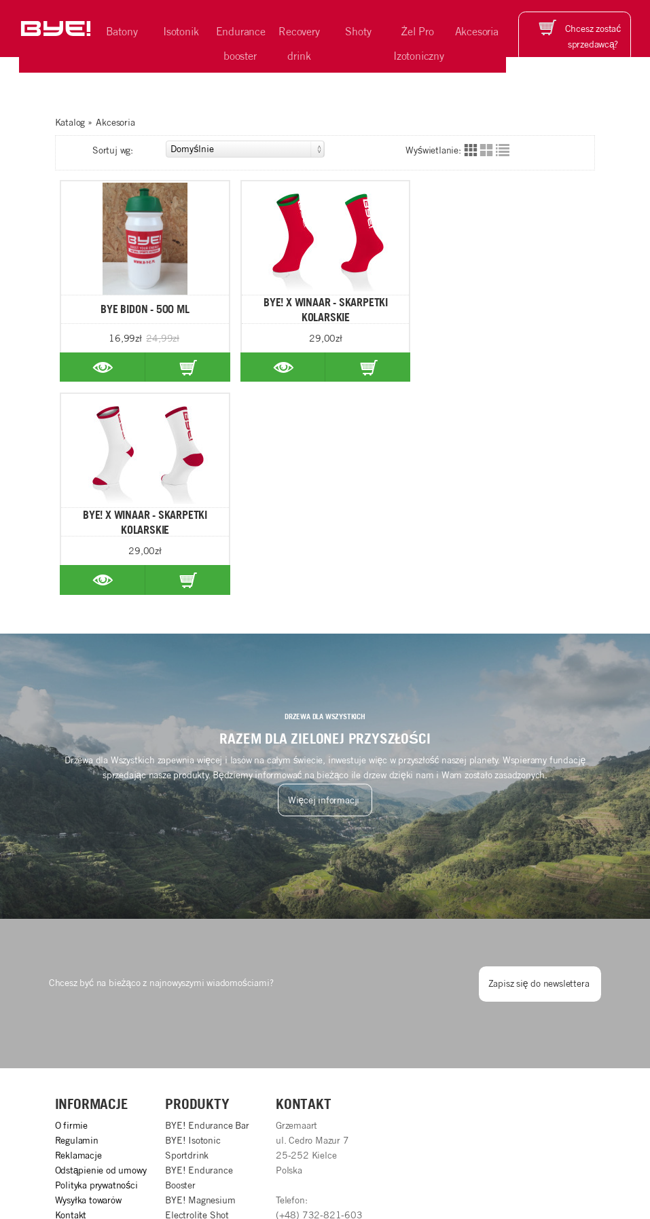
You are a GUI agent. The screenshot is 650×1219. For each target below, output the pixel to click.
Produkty (197, 891)
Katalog (70, 122)
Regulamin (76, 928)
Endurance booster (241, 43)
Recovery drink (298, 43)
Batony (122, 31)
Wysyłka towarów (88, 987)
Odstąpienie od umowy (101, 957)
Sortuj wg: (208, 149)
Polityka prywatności (96, 972)
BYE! (142, 1165)
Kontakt (71, 1002)
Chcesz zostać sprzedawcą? (593, 36)
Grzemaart (574, 1165)
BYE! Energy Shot (201, 1017)
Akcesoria (477, 31)
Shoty (358, 31)
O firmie (71, 913)
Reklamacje (78, 942)
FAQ (63, 1031)
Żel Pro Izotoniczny (418, 43)
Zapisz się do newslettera (540, 771)
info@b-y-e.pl (302, 1031)
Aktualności (79, 1017)
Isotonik (180, 31)
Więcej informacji (325, 587)
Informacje (91, 891)
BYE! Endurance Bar (207, 913)
